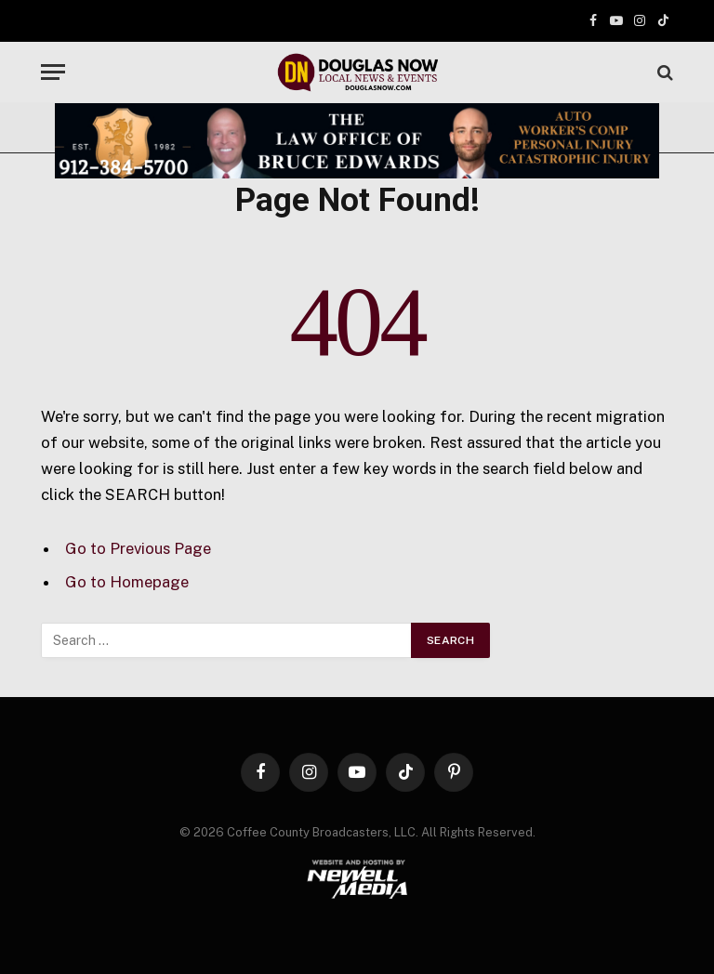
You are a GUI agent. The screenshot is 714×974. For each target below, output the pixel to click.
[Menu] (53, 72)
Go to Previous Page (138, 548)
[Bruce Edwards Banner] (357, 140)
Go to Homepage (127, 582)
